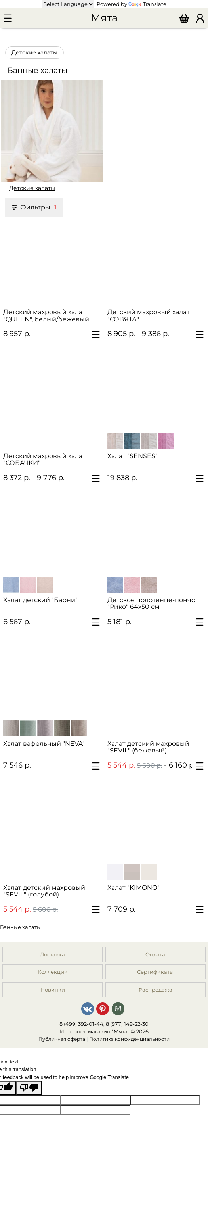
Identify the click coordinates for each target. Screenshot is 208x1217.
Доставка (52, 954)
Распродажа (155, 990)
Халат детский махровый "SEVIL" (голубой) (44, 891)
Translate (147, 4)
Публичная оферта (61, 1039)
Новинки (52, 990)
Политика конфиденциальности (129, 1039)
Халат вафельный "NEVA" (44, 743)
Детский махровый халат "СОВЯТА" (148, 315)
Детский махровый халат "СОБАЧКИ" (44, 459)
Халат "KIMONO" (133, 887)
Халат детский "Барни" (40, 600)
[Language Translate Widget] (68, 4)
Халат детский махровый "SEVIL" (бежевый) (148, 747)
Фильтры (34, 207)
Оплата (155, 954)
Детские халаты (34, 52)
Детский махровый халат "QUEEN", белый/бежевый (46, 315)
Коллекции (53, 972)
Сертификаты (155, 972)
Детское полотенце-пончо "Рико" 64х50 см (151, 603)
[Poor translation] (29, 1088)
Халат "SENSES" (132, 456)
